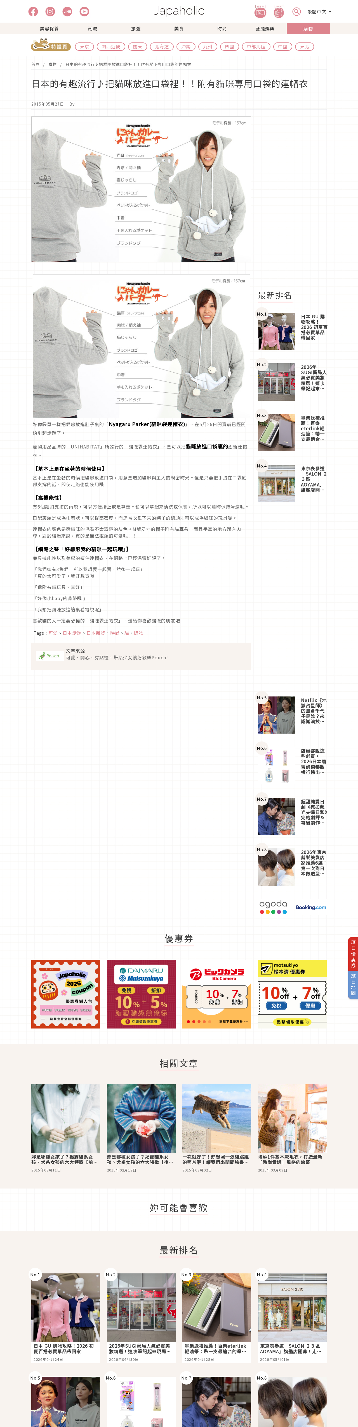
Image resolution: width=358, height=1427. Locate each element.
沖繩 (186, 46)
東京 (84, 46)
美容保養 (49, 28)
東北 (304, 46)
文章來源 (75, 650)
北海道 (162, 46)
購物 (308, 28)
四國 (229, 46)
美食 (179, 28)
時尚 (222, 28)
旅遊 (136, 28)
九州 (208, 46)
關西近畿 (111, 46)
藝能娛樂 (265, 28)
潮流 (92, 28)
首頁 (35, 64)
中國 (283, 46)
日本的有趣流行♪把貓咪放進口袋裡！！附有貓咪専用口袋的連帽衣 (128, 64)
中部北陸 (256, 46)
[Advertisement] (295, 200)
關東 (137, 46)
